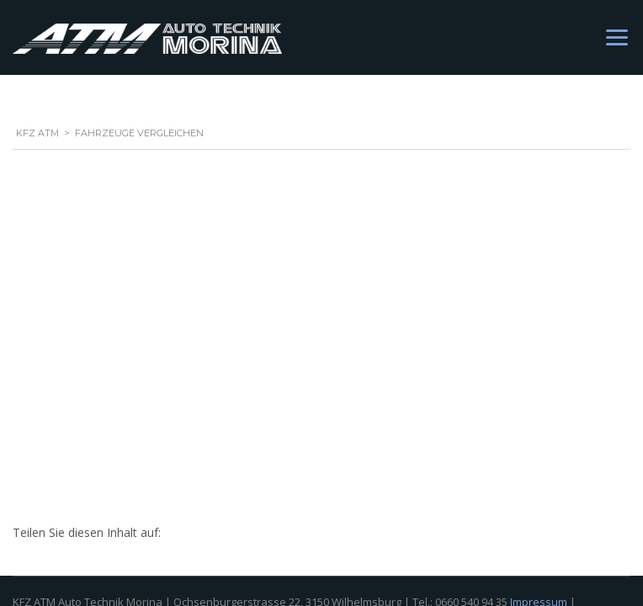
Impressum (538, 245)
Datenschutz (45, 264)
